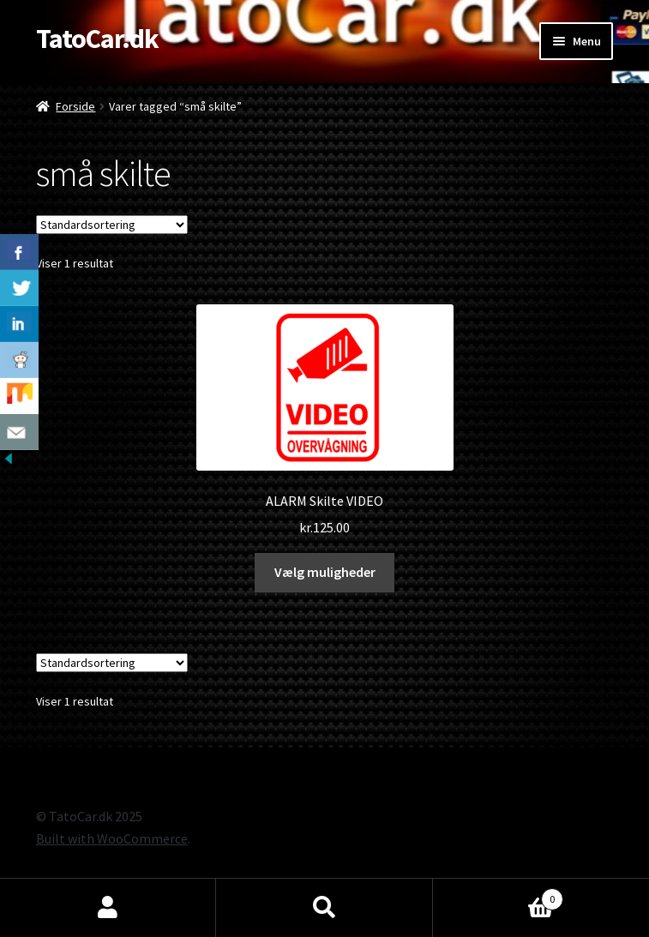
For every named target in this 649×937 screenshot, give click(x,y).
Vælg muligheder (325, 571)
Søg (324, 908)
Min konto (108, 908)
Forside (75, 106)
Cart (498, 895)
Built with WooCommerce (112, 838)
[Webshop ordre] (112, 224)
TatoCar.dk (97, 38)
